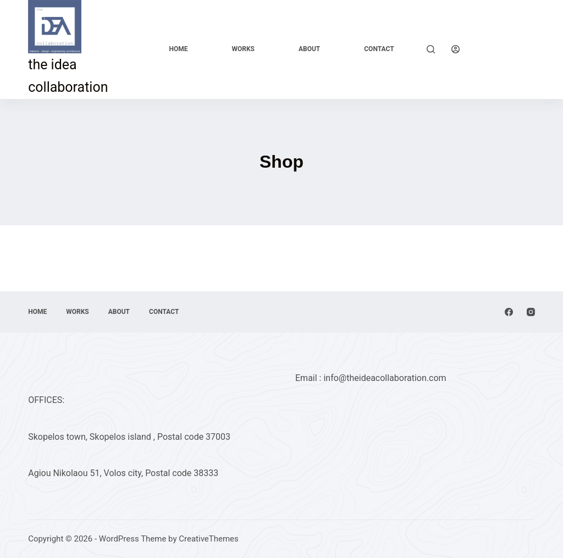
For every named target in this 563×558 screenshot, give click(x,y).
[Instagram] (531, 312)
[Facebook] (509, 312)
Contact (379, 49)
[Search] (431, 49)
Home (178, 49)
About (309, 49)
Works (242, 49)
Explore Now (505, 49)
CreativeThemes (209, 539)
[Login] (455, 49)
